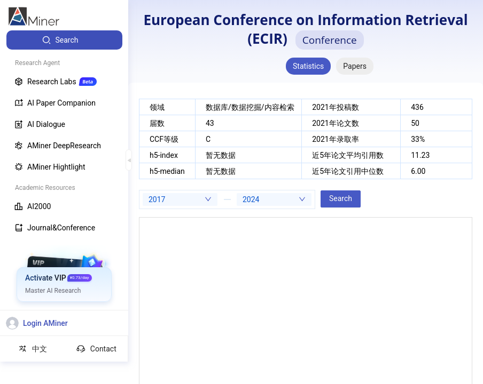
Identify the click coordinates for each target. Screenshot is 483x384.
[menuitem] (64, 40)
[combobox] (180, 199)
